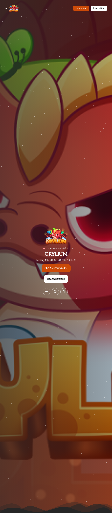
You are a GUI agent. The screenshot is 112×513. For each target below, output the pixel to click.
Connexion (81, 8)
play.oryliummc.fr (56, 278)
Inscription (99, 8)
